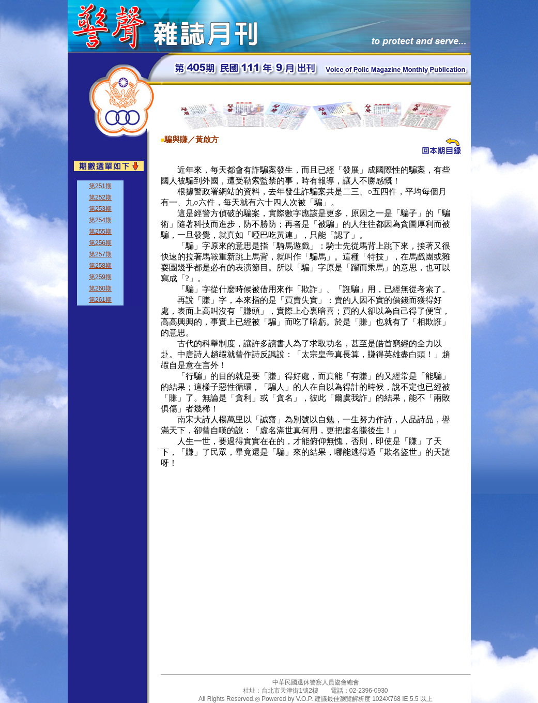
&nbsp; (108, 240)
